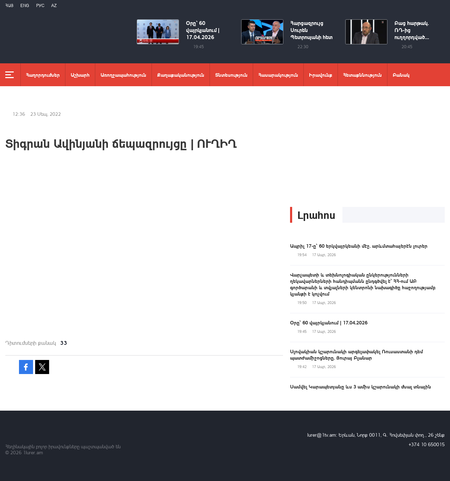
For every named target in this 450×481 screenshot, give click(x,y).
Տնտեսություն (231, 74)
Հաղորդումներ (43, 74)
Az (54, 5)
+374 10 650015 (427, 444)
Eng (24, 5)
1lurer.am (33, 452)
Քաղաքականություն (180, 74)
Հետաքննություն (362, 74)
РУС (40, 5)
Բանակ (401, 74)
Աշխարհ (80, 74)
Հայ (9, 5)
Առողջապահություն (123, 74)
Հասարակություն (278, 74)
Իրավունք (320, 74)
